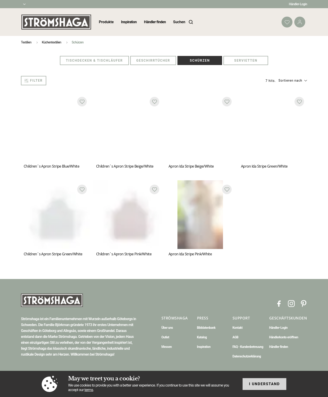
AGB (235, 337)
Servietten (245, 60)
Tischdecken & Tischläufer (94, 60)
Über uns (167, 327)
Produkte (106, 22)
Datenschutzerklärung (247, 356)
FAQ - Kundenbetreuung (248, 347)
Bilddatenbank (206, 327)
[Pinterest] (303, 303)
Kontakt (238, 327)
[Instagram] (291, 303)
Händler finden (155, 22)
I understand (264, 384)
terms (89, 390)
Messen (166, 347)
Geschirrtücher (153, 60)
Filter (34, 81)
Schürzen (200, 60)
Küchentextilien (51, 42)
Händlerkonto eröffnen (283, 337)
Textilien (26, 42)
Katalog (202, 337)
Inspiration (129, 22)
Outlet (165, 337)
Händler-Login (298, 4)
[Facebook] (279, 303)
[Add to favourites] (82, 101)
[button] (293, 80)
